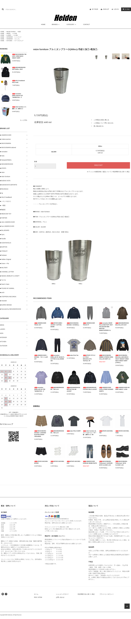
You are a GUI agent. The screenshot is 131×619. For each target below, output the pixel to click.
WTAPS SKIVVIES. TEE (106, 432)
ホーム (36, 594)
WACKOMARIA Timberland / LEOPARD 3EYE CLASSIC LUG (105, 463)
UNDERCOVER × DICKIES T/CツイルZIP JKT (41, 357)
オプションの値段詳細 (94, 171)
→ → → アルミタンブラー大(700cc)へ (45, 204)
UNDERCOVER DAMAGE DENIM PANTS (90, 462)
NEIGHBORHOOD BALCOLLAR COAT (122, 324)
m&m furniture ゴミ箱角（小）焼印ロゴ (19, 107)
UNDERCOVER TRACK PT (89, 324)
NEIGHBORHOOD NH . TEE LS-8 (57, 388)
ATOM (40, 597)
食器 (19, 31)
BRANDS (56, 24)
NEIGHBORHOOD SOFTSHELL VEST (18, 68)
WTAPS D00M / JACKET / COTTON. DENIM (56, 324)
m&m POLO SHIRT (74, 431)
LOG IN (116, 9)
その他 (15, 33)
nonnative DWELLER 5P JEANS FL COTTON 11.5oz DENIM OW (57, 358)
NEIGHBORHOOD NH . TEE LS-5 (57, 432)
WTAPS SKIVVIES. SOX (57, 462)
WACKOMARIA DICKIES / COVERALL (73, 324)
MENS (8, 33)
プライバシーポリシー (107, 594)
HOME (43, 24)
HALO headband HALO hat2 (18, 81)
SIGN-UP (106, 9)
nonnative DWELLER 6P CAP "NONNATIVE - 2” (17, 95)
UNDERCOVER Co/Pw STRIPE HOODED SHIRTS (106, 389)
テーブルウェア (19, 40)
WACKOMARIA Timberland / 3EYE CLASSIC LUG (121, 463)
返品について (107, 171)
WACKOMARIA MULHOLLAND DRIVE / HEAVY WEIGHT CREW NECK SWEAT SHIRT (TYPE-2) (122, 359)
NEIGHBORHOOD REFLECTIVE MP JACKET (73, 389)
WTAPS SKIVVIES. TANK (122, 432)
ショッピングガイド (62, 594)
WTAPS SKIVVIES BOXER (41, 462)
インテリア (18, 37)
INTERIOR (10, 37)
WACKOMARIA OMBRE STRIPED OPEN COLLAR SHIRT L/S (106, 357)
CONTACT (86, 24)
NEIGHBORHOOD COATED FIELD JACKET (90, 388)
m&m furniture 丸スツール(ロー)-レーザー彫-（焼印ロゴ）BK (89, 432)
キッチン (17, 39)
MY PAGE (95, 9)
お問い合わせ (60, 597)
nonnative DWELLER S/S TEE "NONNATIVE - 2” (39, 389)
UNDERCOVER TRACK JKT (40, 324)
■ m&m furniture (11, 31)
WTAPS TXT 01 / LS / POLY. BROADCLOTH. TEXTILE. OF (89, 358)
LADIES (9, 35)
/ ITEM (125, 9)
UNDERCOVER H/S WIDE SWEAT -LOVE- (122, 388)
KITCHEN (9, 40)
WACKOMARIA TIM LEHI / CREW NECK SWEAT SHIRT (19, 56)
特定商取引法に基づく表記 (121, 171)
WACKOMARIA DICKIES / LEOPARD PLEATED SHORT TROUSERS (40, 433)
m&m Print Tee (72, 355)
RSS (35, 597)
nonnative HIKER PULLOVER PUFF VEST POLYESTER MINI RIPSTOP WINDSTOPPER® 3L (106, 326)
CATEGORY (72, 24)
